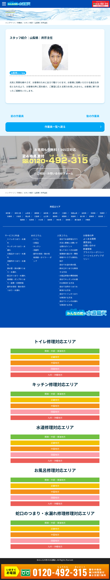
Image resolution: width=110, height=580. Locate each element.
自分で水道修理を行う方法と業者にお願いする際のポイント (68, 243)
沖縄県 (87, 220)
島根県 (55, 216)
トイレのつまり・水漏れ (16, 241)
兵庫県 (9, 216)
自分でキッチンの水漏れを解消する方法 (68, 281)
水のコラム (36, 235)
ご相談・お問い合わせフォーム (55, 173)
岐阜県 (46, 213)
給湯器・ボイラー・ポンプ (42, 259)
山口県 (46, 216)
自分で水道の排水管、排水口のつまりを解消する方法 (68, 268)
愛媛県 (91, 216)
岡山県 (27, 216)
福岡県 (22, 220)
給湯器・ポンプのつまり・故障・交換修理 (16, 281)
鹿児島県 (78, 220)
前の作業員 (17, 116)
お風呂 (36, 242)
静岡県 (36, 213)
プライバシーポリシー (93, 252)
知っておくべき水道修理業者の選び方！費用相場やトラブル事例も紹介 (68, 255)
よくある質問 (89, 238)
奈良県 (93, 213)
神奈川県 (18, 213)
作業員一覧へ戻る (55, 127)
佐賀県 (31, 220)
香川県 (82, 216)
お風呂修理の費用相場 (68, 275)
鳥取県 (64, 216)
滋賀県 (84, 213)
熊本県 (58, 220)
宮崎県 (68, 220)
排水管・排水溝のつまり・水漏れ (16, 270)
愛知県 (55, 213)
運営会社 (87, 242)
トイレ (36, 239)
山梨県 (27, 213)
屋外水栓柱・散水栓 (41, 253)
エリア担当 (18, 73)
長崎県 (49, 220)
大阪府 (18, 216)
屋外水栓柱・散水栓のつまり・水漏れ (16, 288)
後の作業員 (92, 116)
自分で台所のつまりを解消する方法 (68, 288)
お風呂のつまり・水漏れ (16, 255)
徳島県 (73, 216)
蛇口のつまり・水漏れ (16, 275)
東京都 (8, 213)
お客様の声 (88, 235)
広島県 (36, 216)
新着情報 (87, 248)
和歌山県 (74, 213)
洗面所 (36, 250)
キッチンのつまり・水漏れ (16, 248)
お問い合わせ (89, 245)
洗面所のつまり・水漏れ (16, 263)
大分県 (40, 220)
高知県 (100, 216)
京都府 (102, 213)
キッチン (37, 246)
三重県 (64, 213)
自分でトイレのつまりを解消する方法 (68, 296)
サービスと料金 (12, 235)
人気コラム (62, 235)
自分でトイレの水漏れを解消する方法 (68, 303)
